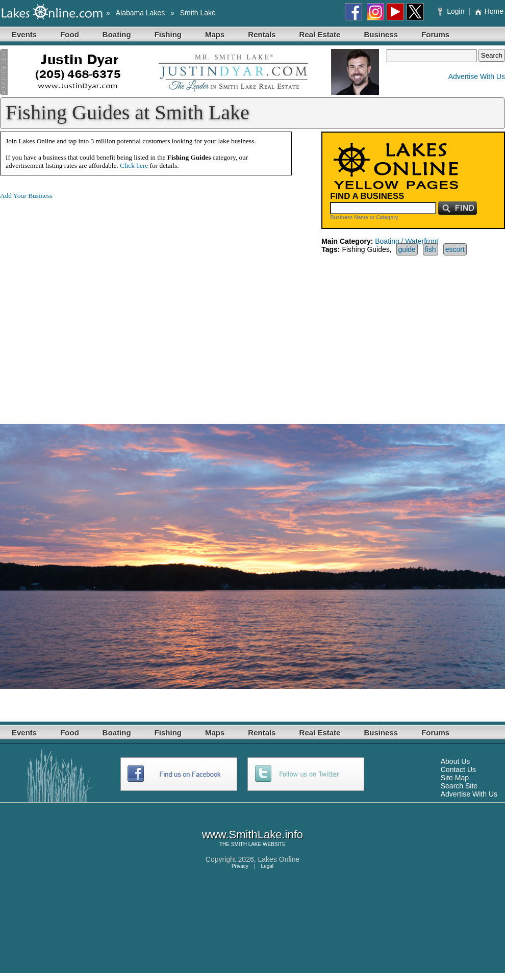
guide (407, 249)
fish (430, 249)
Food (69, 34)
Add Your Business (26, 195)
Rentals (261, 34)
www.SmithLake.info (252, 834)
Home (488, 11)
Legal (267, 866)
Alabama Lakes (140, 13)
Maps (214, 34)
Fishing (168, 34)
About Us (455, 761)
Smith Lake (198, 13)
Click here (134, 165)
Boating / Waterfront (406, 241)
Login (452, 11)
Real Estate (320, 34)
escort (455, 249)
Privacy (240, 866)
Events (24, 34)
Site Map (455, 778)
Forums (435, 34)
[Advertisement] (95, 303)
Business (381, 34)
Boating (117, 34)
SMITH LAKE (246, 844)
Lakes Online (279, 859)
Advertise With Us (476, 76)
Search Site (459, 786)
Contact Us (458, 769)
